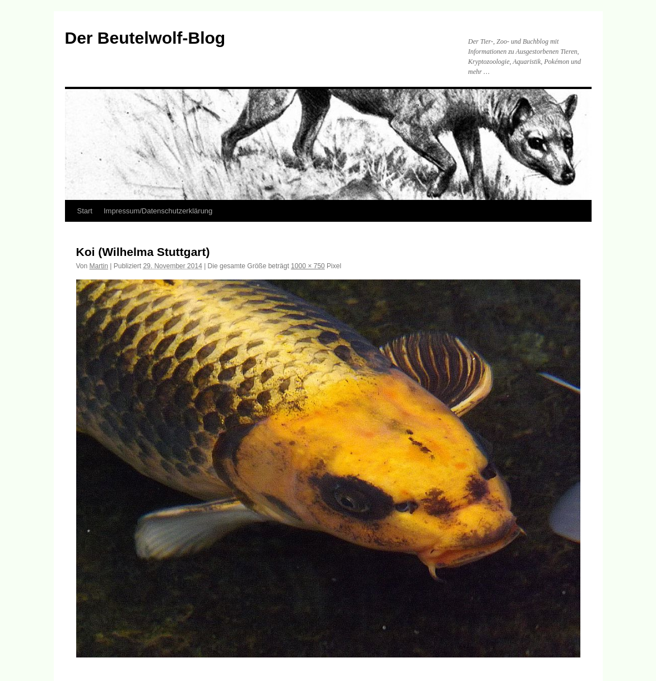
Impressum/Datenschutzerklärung (158, 211)
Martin (99, 266)
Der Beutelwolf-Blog (145, 38)
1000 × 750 (307, 266)
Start (84, 211)
